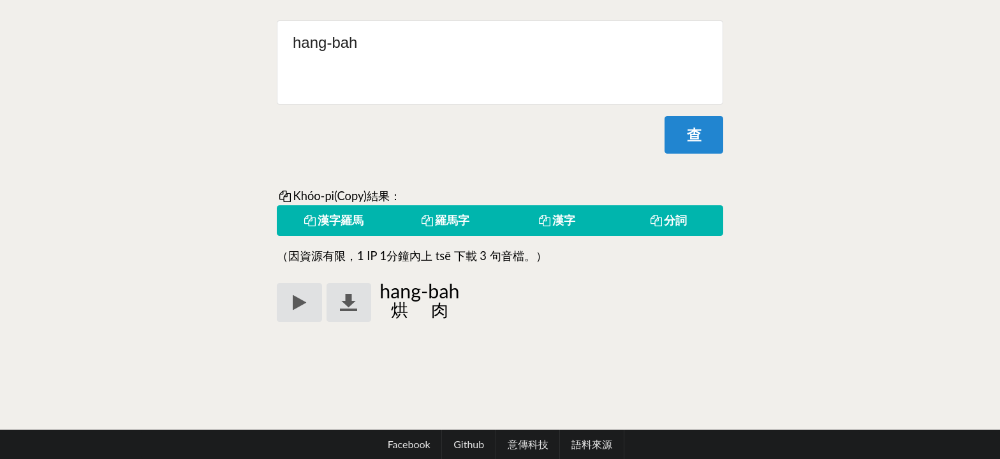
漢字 (556, 220)
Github (468, 444)
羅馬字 (444, 220)
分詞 (668, 220)
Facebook (409, 444)
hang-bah (500, 62)
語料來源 (591, 444)
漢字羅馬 (333, 220)
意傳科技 (528, 444)
